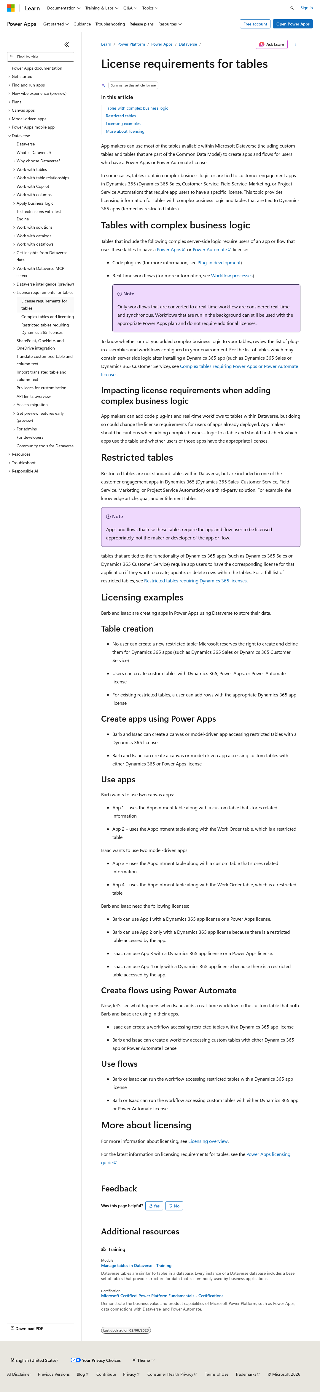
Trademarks (245, 1374)
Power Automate (210, 249)
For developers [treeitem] (30, 437)
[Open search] (292, 8)
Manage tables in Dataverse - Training (136, 1265)
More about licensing (125, 131)
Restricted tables (121, 115)
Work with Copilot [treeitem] (33, 186)
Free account (255, 24)
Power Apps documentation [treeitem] (37, 68)
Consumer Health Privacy (170, 1374)
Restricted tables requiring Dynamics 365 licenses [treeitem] (45, 328)
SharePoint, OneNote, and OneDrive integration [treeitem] (40, 344)
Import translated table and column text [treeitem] (41, 375)
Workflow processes (232, 275)
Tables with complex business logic (137, 108)
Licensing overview (208, 1141)
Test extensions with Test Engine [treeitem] (39, 215)
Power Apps (162, 44)
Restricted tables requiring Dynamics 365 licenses (195, 580)
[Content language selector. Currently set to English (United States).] (34, 1360)
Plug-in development (219, 262)
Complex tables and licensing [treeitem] (47, 316)
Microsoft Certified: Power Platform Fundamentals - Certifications (162, 1295)
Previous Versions (54, 1374)
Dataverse (188, 44)
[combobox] (40, 57)
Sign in (306, 7)
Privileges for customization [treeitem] (41, 387)
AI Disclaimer (19, 1374)
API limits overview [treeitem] (34, 396)
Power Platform (131, 44)
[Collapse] (66, 44)
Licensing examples (123, 123)
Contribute (106, 1374)
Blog (81, 1374)
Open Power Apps (293, 24)
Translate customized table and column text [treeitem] (45, 359)
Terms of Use (216, 1374)
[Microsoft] (11, 8)
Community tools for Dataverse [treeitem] (45, 445)
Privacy (129, 1374)
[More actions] (295, 44)
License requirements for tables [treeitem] (44, 304)
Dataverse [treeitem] (26, 144)
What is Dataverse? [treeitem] (34, 152)
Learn (106, 44)
